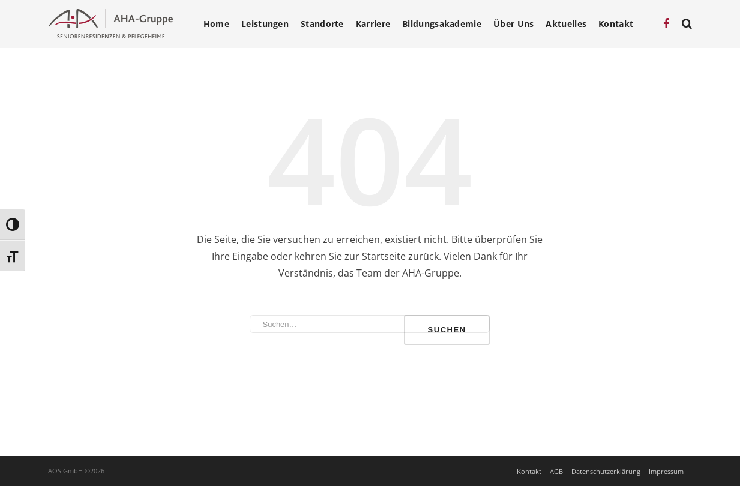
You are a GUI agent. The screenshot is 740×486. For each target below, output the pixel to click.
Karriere (373, 24)
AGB (556, 471)
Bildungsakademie (441, 24)
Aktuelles (566, 24)
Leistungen (265, 24)
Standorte (322, 24)
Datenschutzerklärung (605, 471)
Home (216, 24)
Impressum (666, 471)
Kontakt (615, 24)
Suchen (447, 329)
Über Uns (513, 24)
